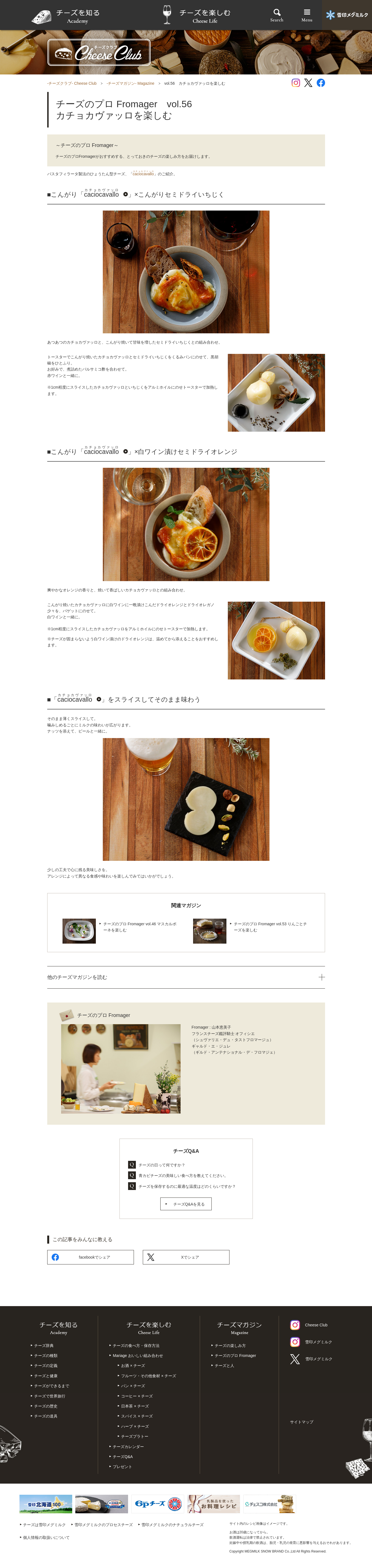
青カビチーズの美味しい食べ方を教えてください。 (183, 1175)
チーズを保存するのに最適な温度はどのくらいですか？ (187, 1186)
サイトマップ (301, 1422)
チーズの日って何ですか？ (162, 1165)
